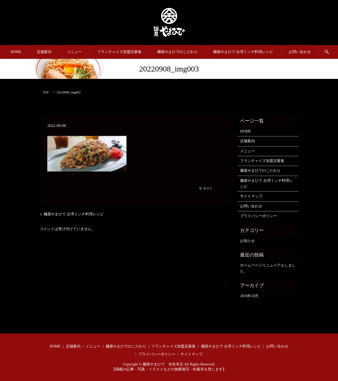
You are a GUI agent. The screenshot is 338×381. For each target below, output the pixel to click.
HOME (35, 52)
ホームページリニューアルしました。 (267, 268)
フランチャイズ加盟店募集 (119, 52)
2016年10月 (249, 296)
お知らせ (247, 241)
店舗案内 (57, 52)
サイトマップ (251, 196)
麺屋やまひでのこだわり (171, 52)
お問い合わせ (280, 52)
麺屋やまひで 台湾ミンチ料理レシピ (230, 52)
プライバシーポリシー (258, 216)
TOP (46, 92)
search (304, 52)
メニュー (80, 52)
